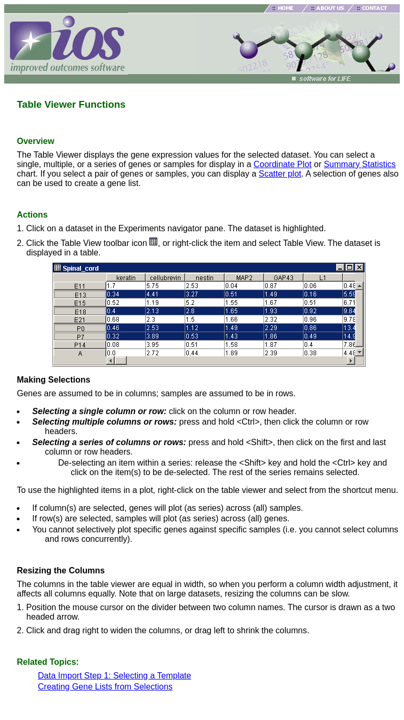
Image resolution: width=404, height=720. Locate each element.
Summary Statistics (360, 164)
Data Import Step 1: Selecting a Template (114, 675)
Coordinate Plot (282, 164)
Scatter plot (280, 173)
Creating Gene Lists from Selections (105, 686)
